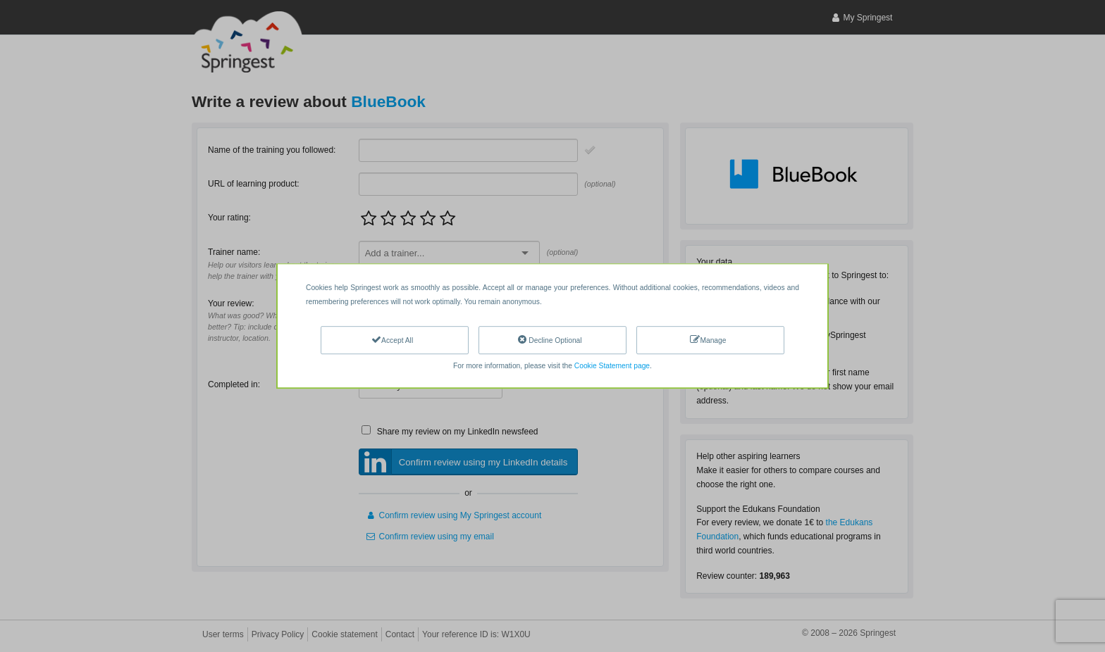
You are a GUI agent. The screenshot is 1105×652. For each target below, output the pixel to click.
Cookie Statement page (612, 366)
